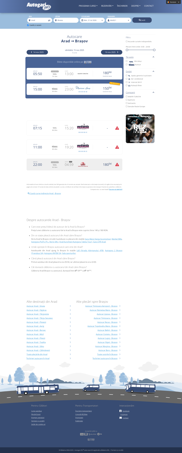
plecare (35, 71)
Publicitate (79, 421)
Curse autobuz (36, 411)
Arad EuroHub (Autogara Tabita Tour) (75, 242)
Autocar (133, 64)
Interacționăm (126, 405)
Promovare (79, 417)
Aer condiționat (134, 79)
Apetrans (130, 100)
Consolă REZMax (81, 414)
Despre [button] (135, 5)
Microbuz (134, 61)
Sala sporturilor (69, 253)
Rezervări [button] (106, 5)
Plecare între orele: (138, 47)
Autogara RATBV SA (52, 253)
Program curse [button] (87, 5)
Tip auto (140, 57)
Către (57, 16)
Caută (142, 20)
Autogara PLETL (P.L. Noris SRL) (44, 242)
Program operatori (37, 417)
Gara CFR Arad (99, 242)
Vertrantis (131, 103)
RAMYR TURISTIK (133, 96)
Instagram (124, 414)
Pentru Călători (39, 405)
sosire (66, 71)
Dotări (140, 71)
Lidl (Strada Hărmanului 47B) (90, 250)
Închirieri (122, 5)
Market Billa (117, 239)
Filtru (128, 37)
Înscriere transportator (83, 411)
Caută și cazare (35, 25)
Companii (140, 92)
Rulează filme (134, 85)
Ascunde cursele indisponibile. (139, 41)
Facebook (124, 411)
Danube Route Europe (135, 106)
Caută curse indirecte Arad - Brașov (44, 193)
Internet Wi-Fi (134, 82)
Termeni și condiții (37, 421)
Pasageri (111, 16)
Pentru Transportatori (86, 405)
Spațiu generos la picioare (138, 75)
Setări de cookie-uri (38, 424)
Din (30, 16)
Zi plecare (85, 16)
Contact (149, 5)
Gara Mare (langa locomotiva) (98, 239)
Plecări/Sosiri (36, 414)
